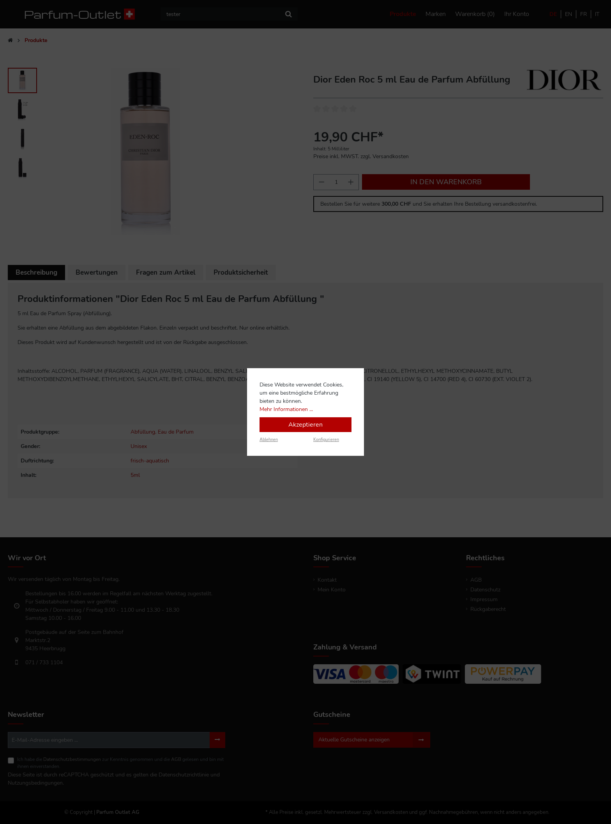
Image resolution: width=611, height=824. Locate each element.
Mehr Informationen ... (286, 409)
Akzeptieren (305, 424)
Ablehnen (269, 440)
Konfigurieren (326, 440)
